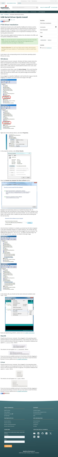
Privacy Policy (35, 422)
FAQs (34, 415)
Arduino (43, 40)
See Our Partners (7, 421)
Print (41, 32)
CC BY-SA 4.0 (49, 47)
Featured (4, 11)
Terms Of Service (36, 421)
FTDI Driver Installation (45, 23)
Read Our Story (7, 410)
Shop (3, 3)
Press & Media (7, 412)
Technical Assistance (37, 413)
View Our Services (7, 422)
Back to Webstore (45, 7)
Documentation (11, 3)
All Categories (42, 11)
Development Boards (24, 11)
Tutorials (6, 14)
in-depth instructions (29, 333)
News (19, 3)
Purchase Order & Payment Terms (39, 412)
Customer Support (36, 410)
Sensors (15, 11)
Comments (48, 27)
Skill (49, 40)
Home (2, 14)
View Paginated (44, 29)
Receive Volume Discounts (9, 426)
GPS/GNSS (9, 11)
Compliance (35, 424)
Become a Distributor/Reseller (10, 424)
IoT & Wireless (33, 11)
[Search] (37, 7)
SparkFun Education (8, 413)
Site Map (35, 426)
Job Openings (6, 415)
